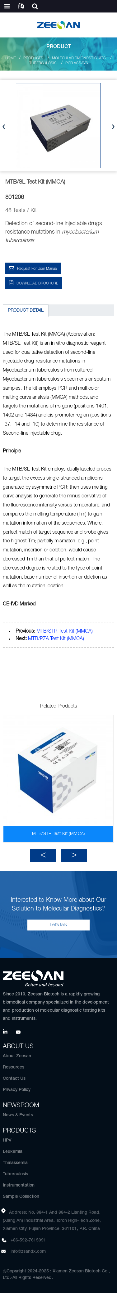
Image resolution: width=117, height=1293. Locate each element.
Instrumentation (19, 1185)
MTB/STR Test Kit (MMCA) (64, 631)
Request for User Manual (37, 268)
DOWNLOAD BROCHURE (37, 283)
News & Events (18, 1115)
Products (33, 58)
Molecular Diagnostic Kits (79, 58)
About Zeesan (17, 1056)
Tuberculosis (43, 63)
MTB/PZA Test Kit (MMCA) (56, 639)
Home (10, 58)
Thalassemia (15, 1163)
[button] (43, 855)
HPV (7, 1140)
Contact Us (14, 1079)
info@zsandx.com (28, 1252)
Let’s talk (58, 925)
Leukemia (12, 1152)
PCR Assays (76, 63)
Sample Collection (21, 1197)
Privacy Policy (16, 1090)
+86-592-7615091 (28, 1240)
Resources (13, 1067)
